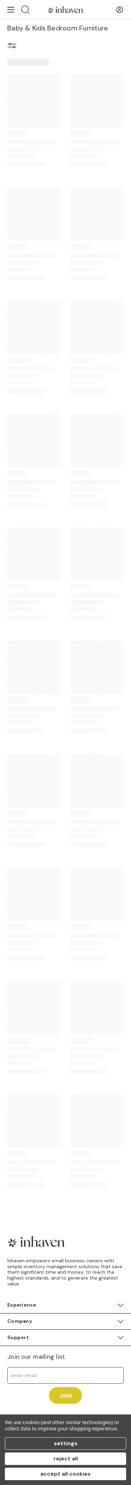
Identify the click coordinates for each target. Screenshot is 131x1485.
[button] (12, 47)
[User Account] (119, 10)
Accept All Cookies (65, 1473)
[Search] (25, 9)
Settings (65, 1443)
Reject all (66, 1458)
